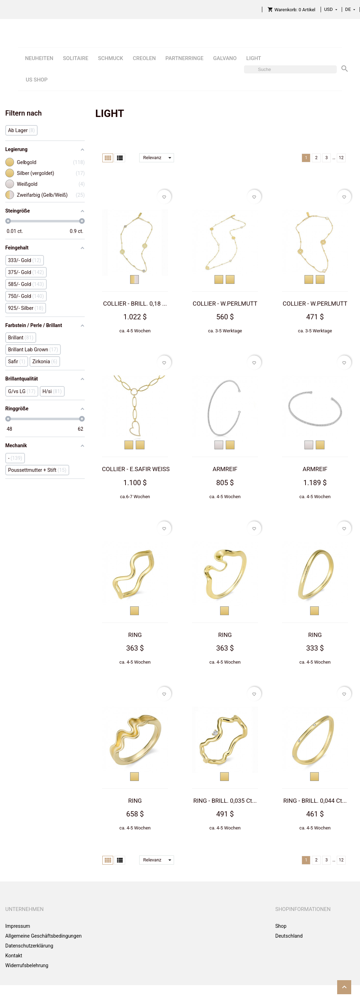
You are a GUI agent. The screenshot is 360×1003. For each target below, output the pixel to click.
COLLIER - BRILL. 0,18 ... (135, 303)
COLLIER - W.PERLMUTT (225, 303)
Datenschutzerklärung (29, 946)
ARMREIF (225, 469)
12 (341, 157)
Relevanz (158, 157)
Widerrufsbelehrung (26, 965)
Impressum (17, 926)
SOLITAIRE (75, 58)
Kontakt (13, 955)
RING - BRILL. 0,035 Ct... (225, 800)
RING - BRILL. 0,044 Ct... (315, 800)
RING (135, 634)
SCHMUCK (110, 58)
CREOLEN (144, 58)
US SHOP (36, 80)
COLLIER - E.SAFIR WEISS (136, 469)
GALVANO (225, 58)
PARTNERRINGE (185, 58)
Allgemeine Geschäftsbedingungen (43, 936)
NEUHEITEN (39, 58)
